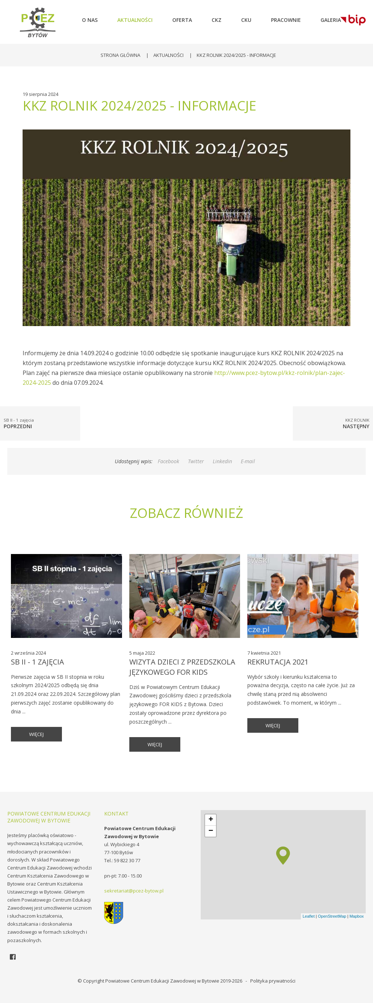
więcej (36, 734)
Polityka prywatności (272, 980)
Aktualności (168, 55)
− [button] (210, 831)
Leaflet (309, 916)
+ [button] (210, 819)
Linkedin (222, 461)
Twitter (196, 461)
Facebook (168, 461)
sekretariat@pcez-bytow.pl (134, 890)
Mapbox (356, 916)
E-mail (248, 461)
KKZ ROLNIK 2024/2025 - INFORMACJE (236, 55)
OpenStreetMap (332, 916)
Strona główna (120, 55)
